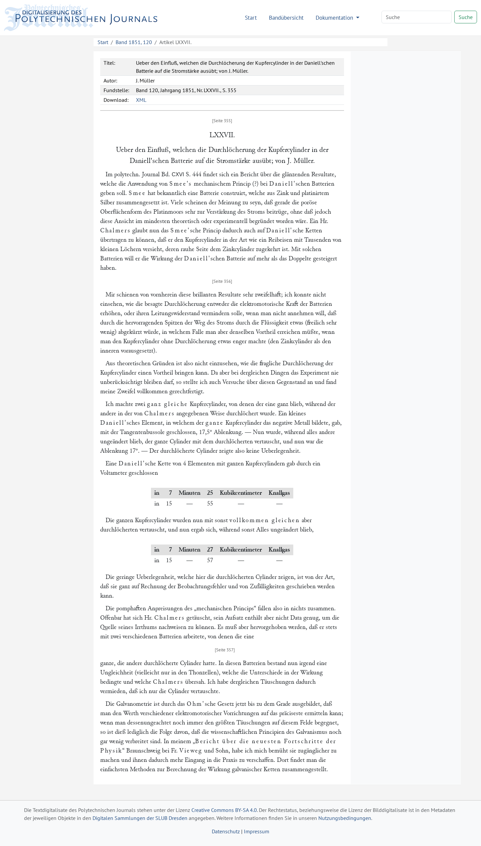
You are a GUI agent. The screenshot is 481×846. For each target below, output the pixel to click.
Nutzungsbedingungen (344, 818)
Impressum (256, 831)
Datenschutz (226, 831)
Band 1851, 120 (134, 42)
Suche (466, 17)
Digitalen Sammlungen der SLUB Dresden (140, 818)
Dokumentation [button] (335, 17)
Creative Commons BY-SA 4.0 (224, 810)
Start (251, 17)
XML (141, 99)
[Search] (416, 17)
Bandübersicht (286, 17)
